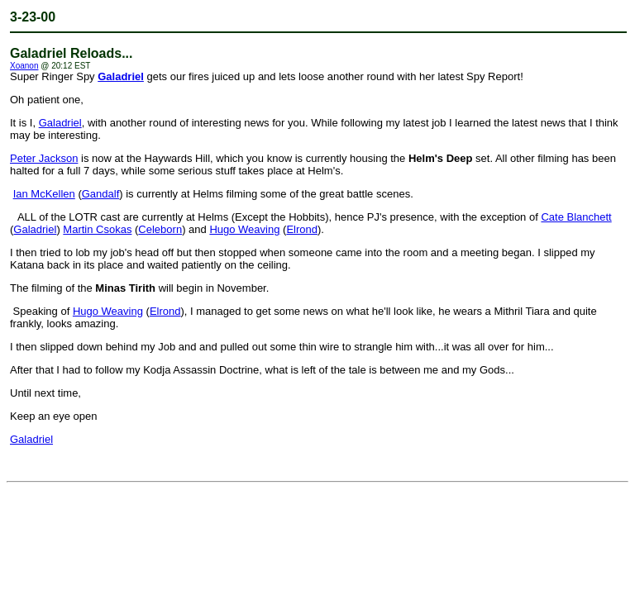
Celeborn (160, 229)
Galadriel (121, 76)
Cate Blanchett (576, 217)
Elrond (302, 229)
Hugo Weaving (244, 229)
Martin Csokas (97, 229)
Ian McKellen (44, 194)
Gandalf (101, 194)
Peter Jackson (44, 158)
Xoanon (24, 65)
